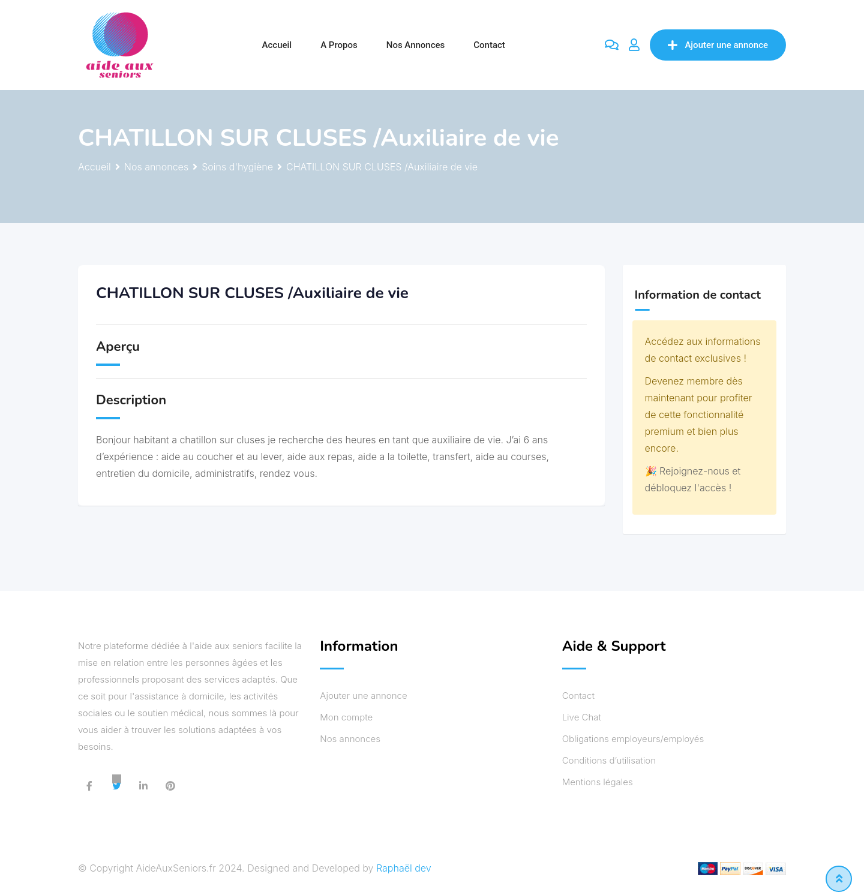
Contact (489, 45)
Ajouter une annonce (718, 45)
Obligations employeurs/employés (633, 738)
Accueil (277, 45)
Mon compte (346, 717)
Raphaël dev (403, 868)
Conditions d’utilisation (609, 760)
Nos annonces (415, 45)
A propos (339, 45)
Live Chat (581, 717)
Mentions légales (597, 782)
